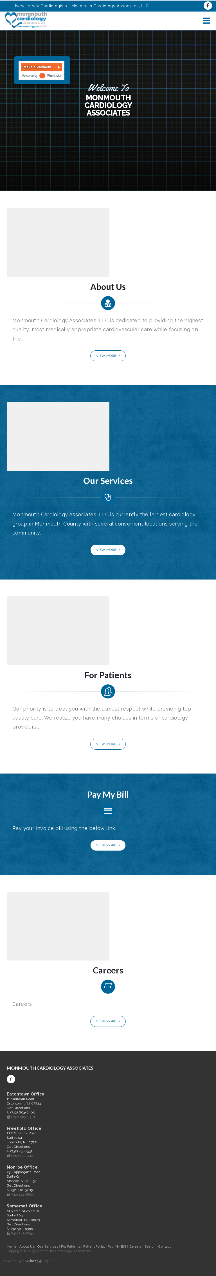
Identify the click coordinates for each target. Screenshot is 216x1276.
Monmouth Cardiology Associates (50, 1067)
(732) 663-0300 (22, 1112)
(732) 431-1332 (21, 1151)
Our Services (48, 1246)
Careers (136, 1246)
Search (151, 1246)
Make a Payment (37, 67)
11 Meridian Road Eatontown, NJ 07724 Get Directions (24, 1103)
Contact (164, 1246)
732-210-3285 (21, 1190)
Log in (48, 1261)
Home (12, 1246)
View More (108, 356)
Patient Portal (94, 1246)
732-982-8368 (21, 1229)
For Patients (71, 1246)
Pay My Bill (117, 1246)
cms (29, 1261)
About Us (27, 1246)
